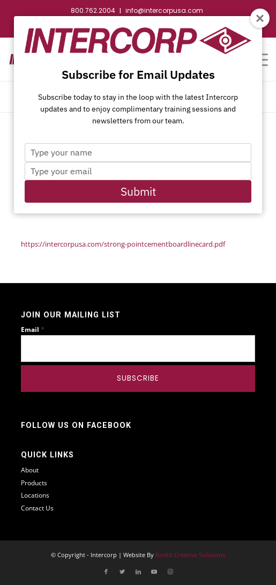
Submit (138, 191)
